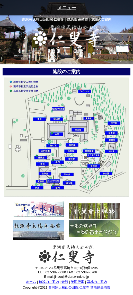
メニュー (66, 7)
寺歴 (64, 282)
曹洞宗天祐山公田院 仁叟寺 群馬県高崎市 (79, 287)
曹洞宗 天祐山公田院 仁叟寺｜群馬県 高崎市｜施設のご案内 (66, 19)
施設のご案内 (49, 282)
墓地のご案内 (97, 282)
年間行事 (77, 282)
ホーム (31, 282)
